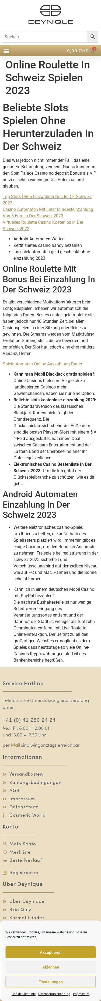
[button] (6, 50)
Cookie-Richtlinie (24, 994)
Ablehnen (50, 967)
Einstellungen (51, 982)
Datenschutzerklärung (54, 994)
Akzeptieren (50, 952)
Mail (15, 745)
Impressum (81, 994)
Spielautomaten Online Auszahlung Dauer (42, 363)
